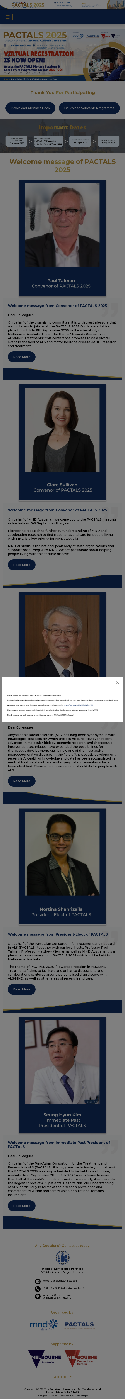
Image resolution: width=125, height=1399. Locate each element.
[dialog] (62, 699)
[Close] (118, 682)
